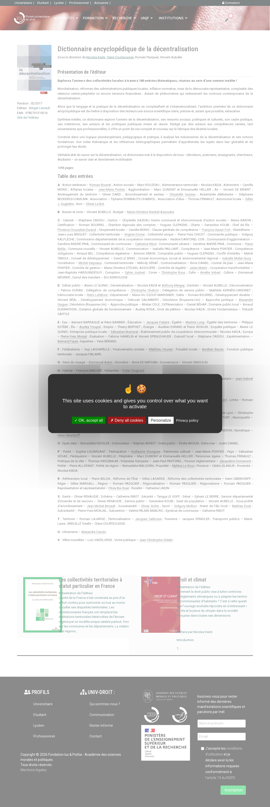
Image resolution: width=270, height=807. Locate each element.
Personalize (161, 420)
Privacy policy (187, 420)
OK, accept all (88, 420)
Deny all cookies (126, 420)
